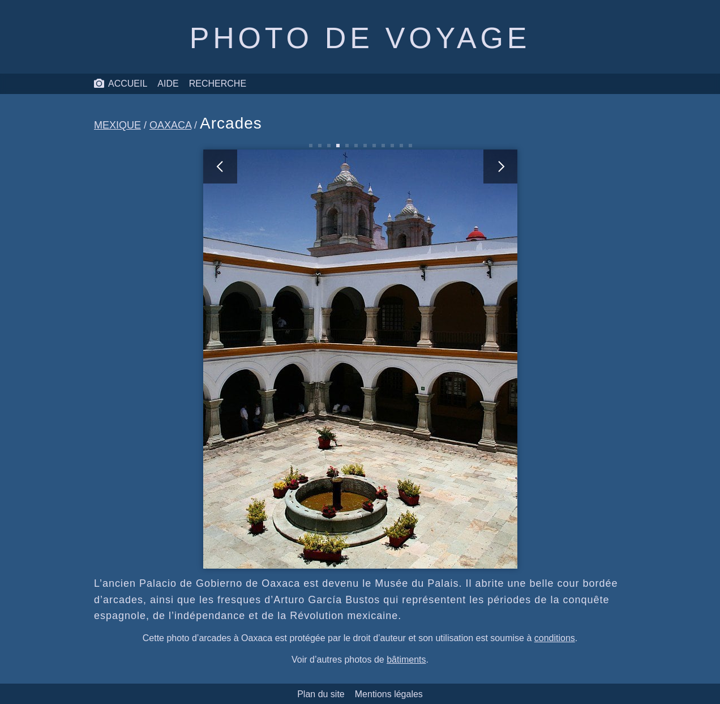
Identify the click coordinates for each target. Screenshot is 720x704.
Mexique (117, 125)
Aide (167, 83)
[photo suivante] (438, 359)
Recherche (217, 83)
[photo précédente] (282, 359)
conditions (554, 638)
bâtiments (406, 659)
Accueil (120, 83)
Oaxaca (170, 125)
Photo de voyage (360, 38)
